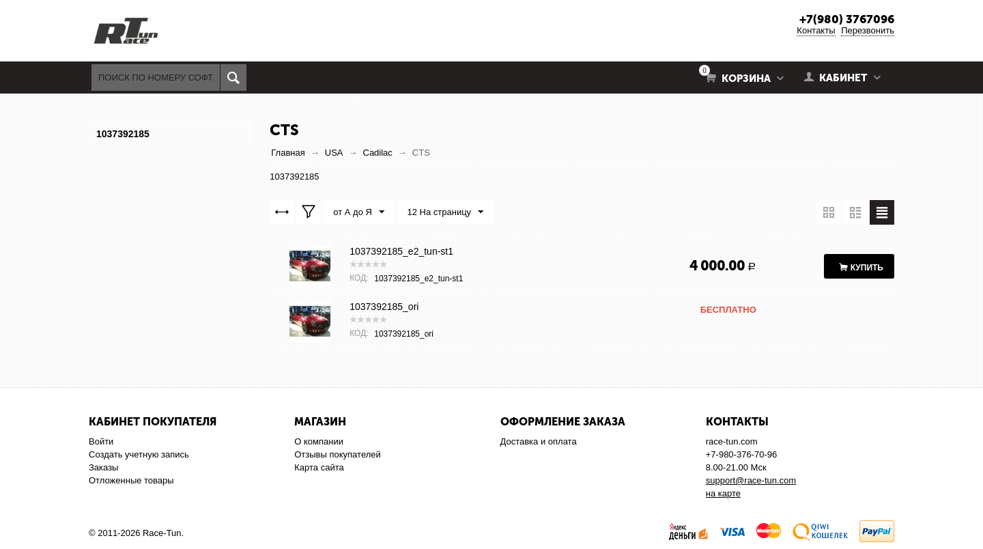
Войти (101, 441)
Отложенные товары (131, 480)
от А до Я (358, 212)
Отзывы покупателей (337, 454)
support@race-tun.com (751, 480)
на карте (723, 493)
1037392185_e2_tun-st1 (401, 251)
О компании (318, 441)
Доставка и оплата (538, 441)
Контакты (816, 30)
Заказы (103, 467)
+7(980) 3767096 (846, 19)
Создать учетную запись (139, 454)
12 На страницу (446, 212)
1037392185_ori (384, 306)
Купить (867, 267)
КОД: (359, 278)
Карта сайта (318, 467)
